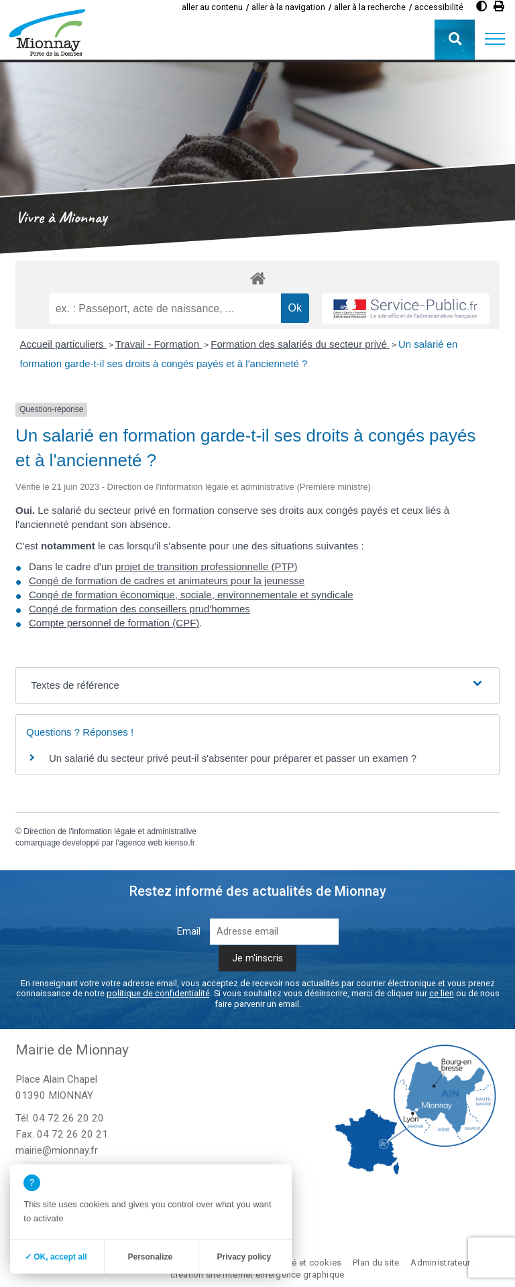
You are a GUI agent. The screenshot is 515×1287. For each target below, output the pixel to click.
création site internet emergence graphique (257, 1275)
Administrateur (440, 1263)
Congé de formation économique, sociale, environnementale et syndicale (191, 594)
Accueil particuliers (63, 344)
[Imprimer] (499, 6)
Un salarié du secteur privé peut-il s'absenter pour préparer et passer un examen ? (232, 758)
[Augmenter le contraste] (481, 6)
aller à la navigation (288, 7)
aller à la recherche (370, 7)
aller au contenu (212, 7)
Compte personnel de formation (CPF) (114, 622)
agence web (140, 843)
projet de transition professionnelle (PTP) (206, 566)
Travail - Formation (158, 344)
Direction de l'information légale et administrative (109, 831)
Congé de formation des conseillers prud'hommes (139, 608)
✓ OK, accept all (56, 1257)
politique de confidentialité (158, 993)
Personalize (149, 1257)
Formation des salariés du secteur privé (300, 344)
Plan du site (376, 1263)
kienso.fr (180, 843)
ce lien (441, 993)
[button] (495, 39)
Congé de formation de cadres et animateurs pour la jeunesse (166, 580)
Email (189, 931)
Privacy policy (244, 1257)
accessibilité (438, 7)
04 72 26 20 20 (68, 1118)
